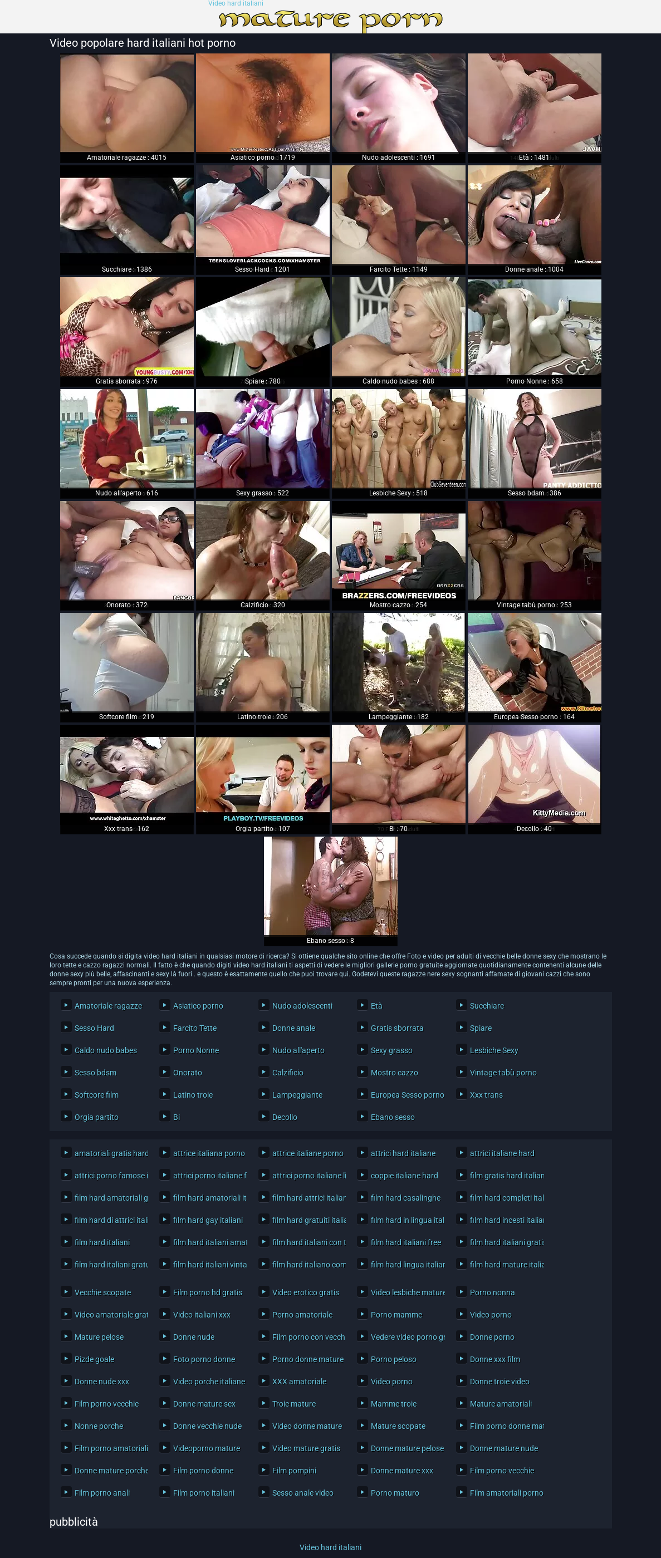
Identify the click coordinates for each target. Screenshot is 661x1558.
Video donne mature (306, 1426)
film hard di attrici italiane (109, 1220)
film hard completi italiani (504, 1197)
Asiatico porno (198, 1005)
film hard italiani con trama (306, 1242)
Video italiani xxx (202, 1314)
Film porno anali (102, 1492)
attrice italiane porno (306, 1153)
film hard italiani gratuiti (109, 1264)
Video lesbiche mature (405, 1292)
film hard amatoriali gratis (109, 1197)
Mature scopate (398, 1426)
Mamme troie (394, 1403)
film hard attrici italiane (306, 1197)
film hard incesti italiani (504, 1220)
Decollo (284, 1117)
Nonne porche (99, 1426)
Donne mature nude (504, 1448)
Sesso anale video (303, 1492)
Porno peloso (394, 1359)
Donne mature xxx (402, 1470)
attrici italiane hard (502, 1153)
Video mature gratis (306, 1448)
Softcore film (97, 1094)
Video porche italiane (207, 1381)
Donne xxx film (495, 1359)
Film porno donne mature (504, 1426)
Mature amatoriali (501, 1403)
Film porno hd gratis (207, 1292)
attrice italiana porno (207, 1153)
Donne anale (293, 1028)
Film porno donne (203, 1470)
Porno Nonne (196, 1050)
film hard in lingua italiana (405, 1220)
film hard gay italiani (207, 1220)
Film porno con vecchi (306, 1337)
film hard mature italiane (504, 1264)
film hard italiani (102, 1242)
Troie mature (294, 1403)
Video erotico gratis (305, 1292)
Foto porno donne (204, 1359)
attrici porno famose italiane (109, 1175)
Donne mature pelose (405, 1448)
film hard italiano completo (306, 1264)
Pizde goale (94, 1359)
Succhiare (487, 1005)
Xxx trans (486, 1094)
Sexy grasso (392, 1050)
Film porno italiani (203, 1492)
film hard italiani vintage (207, 1264)
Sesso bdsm (95, 1072)
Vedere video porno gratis (405, 1337)
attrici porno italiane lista (306, 1175)
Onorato (187, 1072)
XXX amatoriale (299, 1381)
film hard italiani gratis (504, 1242)
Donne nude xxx (102, 1381)
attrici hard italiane (403, 1153)
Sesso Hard (94, 1028)
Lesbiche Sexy (494, 1050)
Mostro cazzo (394, 1072)
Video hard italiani (235, 3)
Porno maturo (395, 1492)
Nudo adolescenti (302, 1005)
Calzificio (287, 1072)
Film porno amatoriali (109, 1448)
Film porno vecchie (107, 1403)
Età (377, 1005)
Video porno (491, 1314)
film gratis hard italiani (504, 1175)
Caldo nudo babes (106, 1050)
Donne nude (193, 1337)
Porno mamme (396, 1314)
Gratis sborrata (397, 1028)
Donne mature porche (109, 1470)
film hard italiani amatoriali (207, 1242)
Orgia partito (97, 1117)
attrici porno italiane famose (207, 1175)
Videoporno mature (206, 1448)
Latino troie (193, 1094)
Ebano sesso (393, 1117)
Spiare (481, 1028)
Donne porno (492, 1337)
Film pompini (294, 1470)
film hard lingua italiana (405, 1264)
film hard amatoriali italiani (207, 1197)
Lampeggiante (297, 1094)
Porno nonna (492, 1292)
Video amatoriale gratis (109, 1314)
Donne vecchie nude (207, 1426)
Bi (176, 1117)
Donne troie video (500, 1381)
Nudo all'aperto (298, 1050)
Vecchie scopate (103, 1292)
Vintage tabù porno (503, 1072)
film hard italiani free (405, 1242)
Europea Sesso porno (405, 1094)
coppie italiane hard (404, 1175)
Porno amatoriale (302, 1314)
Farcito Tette (195, 1028)
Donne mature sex (204, 1403)
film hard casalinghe (405, 1197)
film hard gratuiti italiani (306, 1220)
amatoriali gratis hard (109, 1153)
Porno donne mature (306, 1359)
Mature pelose (99, 1337)
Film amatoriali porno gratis (504, 1492)
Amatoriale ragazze (108, 1005)
